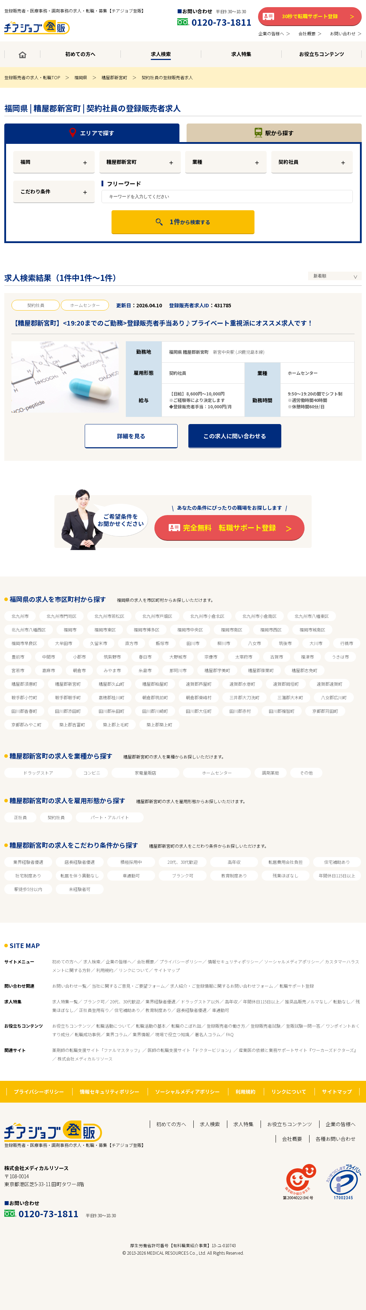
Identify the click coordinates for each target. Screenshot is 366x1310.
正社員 (20, 817)
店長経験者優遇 (80, 862)
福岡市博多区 (146, 629)
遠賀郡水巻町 (242, 684)
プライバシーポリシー (180, 961)
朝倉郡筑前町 (155, 697)
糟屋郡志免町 (304, 670)
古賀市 (276, 657)
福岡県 (80, 77)
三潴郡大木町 (290, 697)
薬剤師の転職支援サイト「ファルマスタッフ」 (97, 1050)
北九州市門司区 (61, 616)
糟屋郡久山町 (111, 684)
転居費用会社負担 (285, 862)
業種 (197, 161)
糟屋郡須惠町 (24, 684)
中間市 (48, 657)
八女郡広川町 (334, 697)
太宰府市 (243, 657)
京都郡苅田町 (325, 711)
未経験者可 (79, 889)
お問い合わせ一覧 (69, 986)
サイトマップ (167, 970)
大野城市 (178, 657)
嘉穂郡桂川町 (111, 697)
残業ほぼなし (285, 875)
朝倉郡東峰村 (199, 697)
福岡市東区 (105, 629)
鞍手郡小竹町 (24, 697)
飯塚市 (162, 643)
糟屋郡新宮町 (114, 77)
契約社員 (288, 161)
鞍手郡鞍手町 (68, 697)
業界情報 (141, 1034)
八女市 (254, 643)
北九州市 (20, 616)
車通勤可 (131, 875)
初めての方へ (65, 961)
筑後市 (285, 643)
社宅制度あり (28, 875)
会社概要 (145, 961)
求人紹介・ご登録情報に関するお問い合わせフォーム (222, 986)
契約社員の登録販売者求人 (167, 77)
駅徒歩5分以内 (28, 889)
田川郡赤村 (240, 711)
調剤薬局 (270, 773)
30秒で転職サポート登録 (310, 16)
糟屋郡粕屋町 (155, 684)
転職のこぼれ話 (186, 1026)
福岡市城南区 (312, 629)
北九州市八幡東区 (312, 616)
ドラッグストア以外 (200, 1001)
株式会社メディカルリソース (85, 1058)
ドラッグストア (38, 773)
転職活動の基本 (151, 1026)
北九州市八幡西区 (28, 629)
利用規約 (104, 970)
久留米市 (98, 643)
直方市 (131, 643)
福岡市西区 (271, 629)
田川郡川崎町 (155, 711)
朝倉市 (79, 670)
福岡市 (70, 629)
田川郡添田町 (68, 711)
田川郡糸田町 (111, 711)
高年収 (234, 862)
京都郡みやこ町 (26, 724)
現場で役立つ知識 (172, 1034)
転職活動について (113, 1026)
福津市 (307, 657)
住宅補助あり (337, 862)
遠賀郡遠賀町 (329, 684)
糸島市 (145, 670)
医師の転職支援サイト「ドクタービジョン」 (190, 1050)
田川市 (193, 643)
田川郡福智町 (282, 711)
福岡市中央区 (190, 629)
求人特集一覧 (65, 1001)
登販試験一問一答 (303, 1026)
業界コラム (116, 1034)
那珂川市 (178, 670)
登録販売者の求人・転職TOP (32, 77)
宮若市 (17, 670)
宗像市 (210, 657)
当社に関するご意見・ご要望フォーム (128, 986)
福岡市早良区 (24, 643)
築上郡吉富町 (72, 724)
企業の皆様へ (119, 961)
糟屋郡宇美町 (217, 670)
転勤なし (341, 1001)
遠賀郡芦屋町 (199, 684)
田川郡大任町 (199, 711)
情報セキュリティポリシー (233, 961)
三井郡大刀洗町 (244, 697)
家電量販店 (145, 773)
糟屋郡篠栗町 (261, 670)
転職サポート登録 (297, 986)
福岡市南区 (231, 629)
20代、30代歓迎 (183, 862)
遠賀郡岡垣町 (286, 684)
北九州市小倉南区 (259, 616)
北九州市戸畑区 (157, 616)
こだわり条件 (35, 191)
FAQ (230, 1034)
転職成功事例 (87, 1034)
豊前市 (17, 657)
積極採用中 (131, 862)
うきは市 (340, 657)
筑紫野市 (112, 657)
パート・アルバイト (109, 817)
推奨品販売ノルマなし (306, 1001)
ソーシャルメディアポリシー (292, 961)
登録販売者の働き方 (226, 1026)
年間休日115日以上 (337, 875)
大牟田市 (63, 643)
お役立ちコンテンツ (71, 1026)
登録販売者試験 (266, 1026)
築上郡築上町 (159, 724)
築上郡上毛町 (116, 724)
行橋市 (346, 643)
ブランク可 (182, 875)
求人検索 (91, 961)
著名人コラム (208, 1034)
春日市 (145, 657)
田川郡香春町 (24, 711)
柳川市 (223, 643)
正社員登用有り (94, 1010)
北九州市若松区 (109, 616)
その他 (306, 773)
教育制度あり (234, 875)
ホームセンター (217, 773)
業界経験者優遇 (28, 862)
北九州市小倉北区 (207, 616)
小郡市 (79, 657)
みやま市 (112, 670)
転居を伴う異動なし (79, 875)
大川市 (316, 643)
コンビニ (91, 773)
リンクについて (134, 970)
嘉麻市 (48, 670)
